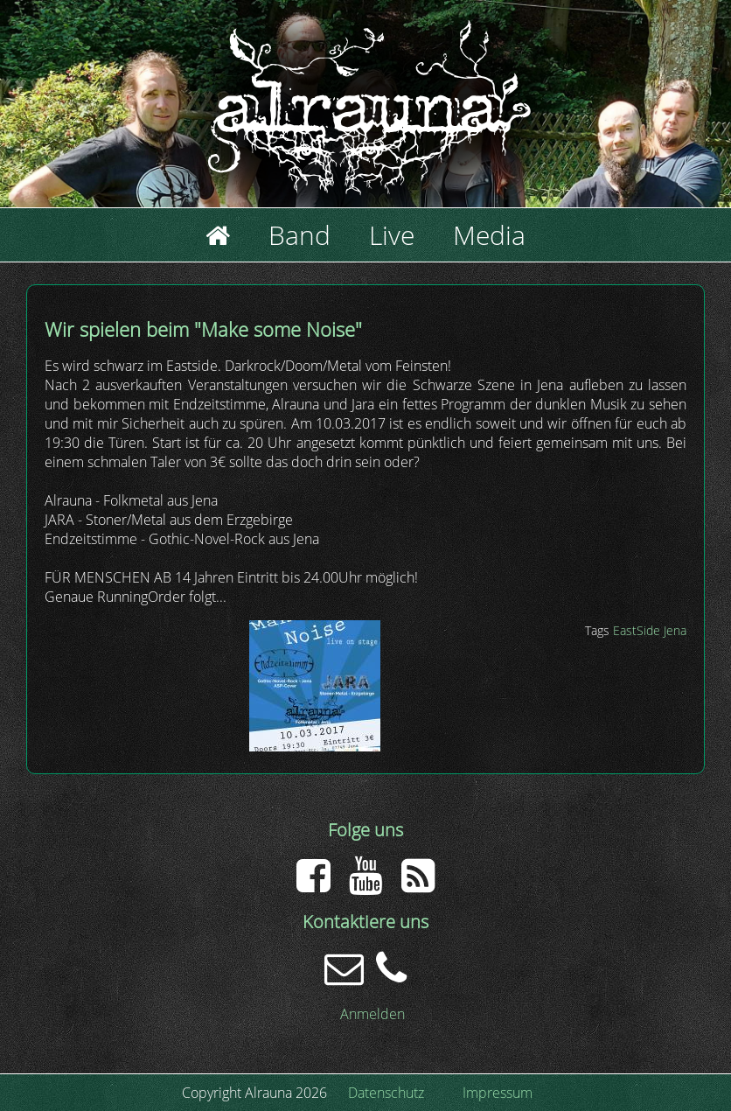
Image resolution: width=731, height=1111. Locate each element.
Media (489, 235)
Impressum (498, 1092)
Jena (675, 630)
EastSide (636, 630)
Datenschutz (386, 1092)
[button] (314, 746)
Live (391, 235)
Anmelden (372, 1014)
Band (299, 235)
